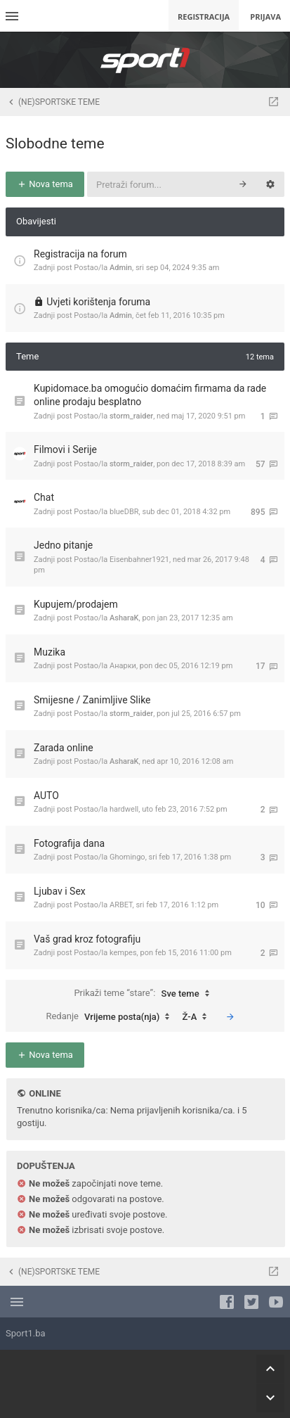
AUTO (46, 795)
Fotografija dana (69, 843)
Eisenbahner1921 (139, 559)
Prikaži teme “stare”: (145, 994)
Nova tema (45, 184)
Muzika (49, 652)
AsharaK (124, 617)
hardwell (124, 809)
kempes (123, 952)
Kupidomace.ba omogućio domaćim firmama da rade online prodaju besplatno (150, 395)
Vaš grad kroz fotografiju (87, 939)
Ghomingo (127, 857)
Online (44, 1093)
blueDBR (124, 511)
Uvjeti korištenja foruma (98, 301)
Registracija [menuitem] (204, 16)
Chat (44, 497)
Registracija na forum (80, 254)
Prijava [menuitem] (265, 16)
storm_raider (131, 416)
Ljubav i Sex (60, 891)
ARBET (121, 904)
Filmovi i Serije (65, 449)
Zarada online (63, 747)
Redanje (111, 1017)
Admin (121, 267)
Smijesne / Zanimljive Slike (92, 699)
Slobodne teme (55, 143)
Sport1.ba (26, 1333)
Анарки (123, 665)
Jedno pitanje (63, 545)
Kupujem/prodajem (76, 604)
